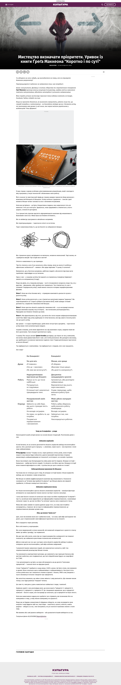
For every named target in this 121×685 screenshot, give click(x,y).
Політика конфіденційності (45, 676)
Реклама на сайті (32, 676)
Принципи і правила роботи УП (85, 676)
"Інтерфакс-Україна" (76, 682)
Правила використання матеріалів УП (64, 676)
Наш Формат (53, 65)
